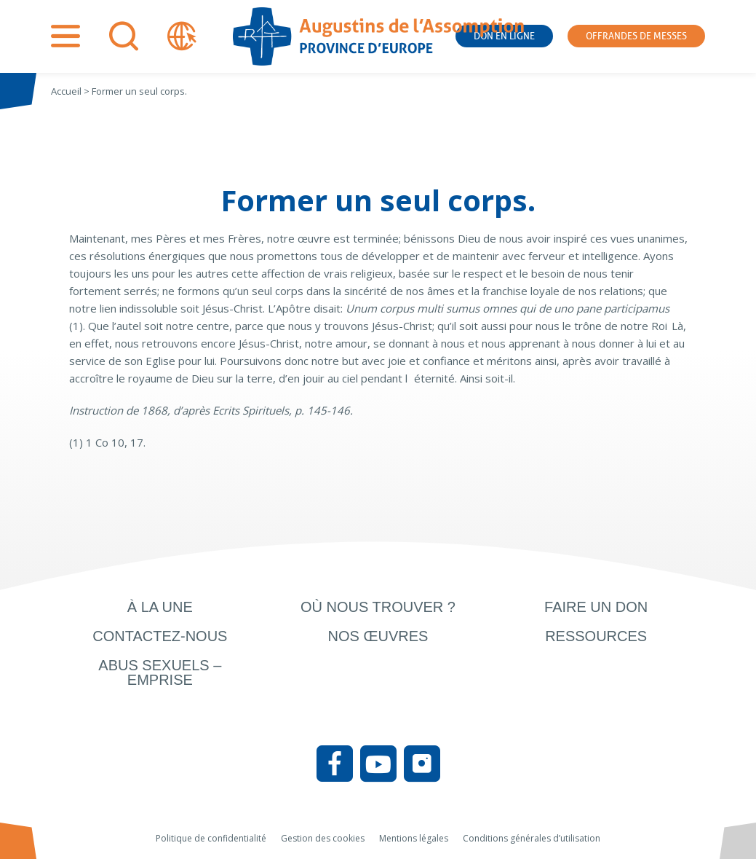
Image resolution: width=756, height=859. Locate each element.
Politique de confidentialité (211, 838)
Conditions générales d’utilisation (531, 838)
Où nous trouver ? (378, 607)
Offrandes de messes (636, 36)
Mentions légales (413, 838)
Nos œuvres (378, 636)
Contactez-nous (159, 636)
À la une (160, 607)
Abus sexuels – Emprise (159, 672)
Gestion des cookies (323, 838)
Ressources (596, 636)
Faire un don (596, 607)
